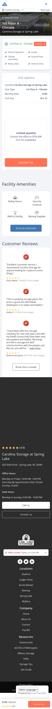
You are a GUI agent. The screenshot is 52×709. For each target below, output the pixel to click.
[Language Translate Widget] (28, 689)
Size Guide (26, 669)
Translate (38, 693)
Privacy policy (26, 684)
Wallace (26, 601)
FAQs (26, 658)
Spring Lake (26, 595)
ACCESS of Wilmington (26, 647)
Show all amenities (26, 228)
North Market (26, 585)
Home (26, 613)
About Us (26, 619)
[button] (20, 561)
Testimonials (26, 642)
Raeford (26, 574)
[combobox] (26, 552)
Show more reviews (26, 367)
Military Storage (26, 653)
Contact (26, 624)
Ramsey (26, 590)
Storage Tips (26, 664)
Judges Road (26, 579)
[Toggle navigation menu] (47, 4)
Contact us (26, 162)
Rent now (45, 10)
